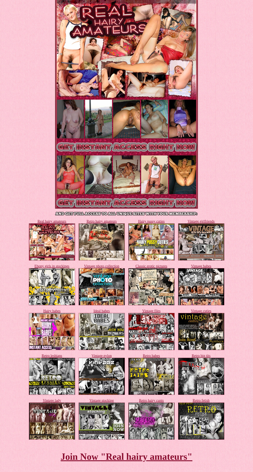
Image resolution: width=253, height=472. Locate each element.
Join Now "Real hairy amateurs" (126, 456)
